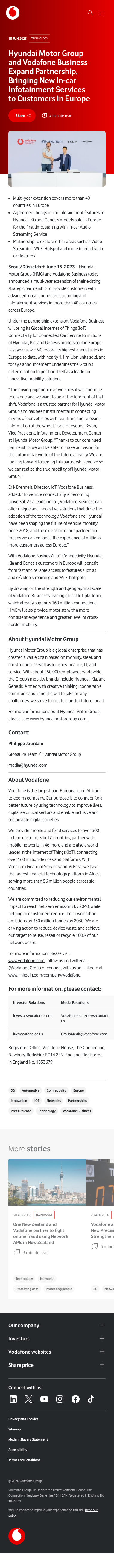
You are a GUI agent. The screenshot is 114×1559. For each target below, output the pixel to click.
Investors (57, 1338)
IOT (36, 1101)
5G (13, 1090)
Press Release (21, 1111)
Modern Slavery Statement (28, 1439)
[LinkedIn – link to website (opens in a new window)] (13, 1399)
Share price (57, 1365)
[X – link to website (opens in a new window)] (29, 1399)
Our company (57, 1325)
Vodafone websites (57, 1351)
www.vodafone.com (26, 960)
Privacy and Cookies (23, 1419)
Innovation (19, 1101)
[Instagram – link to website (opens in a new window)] (60, 1399)
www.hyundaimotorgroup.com (58, 719)
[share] (22, 115)
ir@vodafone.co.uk (28, 1033)
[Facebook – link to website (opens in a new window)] (75, 1399)
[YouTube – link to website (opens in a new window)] (44, 1399)
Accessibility (17, 1450)
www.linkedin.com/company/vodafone (44, 975)
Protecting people (59, 1289)
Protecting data (27, 1289)
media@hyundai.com (28, 765)
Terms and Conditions (24, 1460)
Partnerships (77, 1101)
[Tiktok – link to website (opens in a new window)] (91, 1399)
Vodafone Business (77, 1111)
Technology (39, 38)
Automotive (30, 1090)
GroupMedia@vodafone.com (84, 1033)
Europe (78, 1090)
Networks (54, 1101)
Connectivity (56, 1090)
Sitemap (14, 1429)
